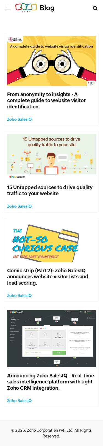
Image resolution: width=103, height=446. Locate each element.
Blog (47, 8)
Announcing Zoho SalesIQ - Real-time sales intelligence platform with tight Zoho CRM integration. (50, 382)
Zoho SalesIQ (19, 119)
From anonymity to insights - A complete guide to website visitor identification (46, 100)
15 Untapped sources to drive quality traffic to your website (50, 190)
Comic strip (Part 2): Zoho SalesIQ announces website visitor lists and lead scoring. (47, 277)
